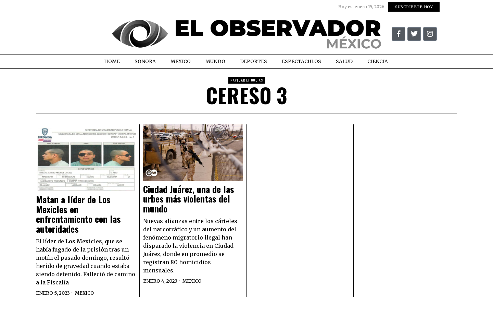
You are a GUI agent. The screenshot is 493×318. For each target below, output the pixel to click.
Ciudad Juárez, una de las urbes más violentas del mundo (188, 199)
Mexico (85, 293)
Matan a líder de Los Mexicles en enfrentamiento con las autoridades (78, 214)
